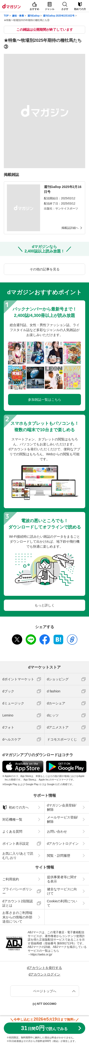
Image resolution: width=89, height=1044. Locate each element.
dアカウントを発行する (44, 968)
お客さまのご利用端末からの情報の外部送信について (17, 917)
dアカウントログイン (63, 843)
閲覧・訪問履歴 (58, 855)
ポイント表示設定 (15, 843)
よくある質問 (12, 831)
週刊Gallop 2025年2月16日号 (59, 15)
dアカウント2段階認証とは (17, 903)
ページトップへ (44, 991)
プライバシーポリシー (17, 891)
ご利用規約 (10, 879)
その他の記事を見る (45, 269)
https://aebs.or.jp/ (41, 954)
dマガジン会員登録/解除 (61, 807)
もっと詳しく (45, 605)
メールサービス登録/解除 (62, 819)
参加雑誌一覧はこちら (44, 399)
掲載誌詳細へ (70, 228)
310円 (44, 1028)
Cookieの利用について (62, 903)
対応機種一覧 (12, 819)
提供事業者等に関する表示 (62, 879)
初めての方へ (15, 807)
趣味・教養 (18, 15)
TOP (6, 15)
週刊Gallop (34, 15)
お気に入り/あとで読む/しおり (17, 856)
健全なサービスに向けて (62, 891)
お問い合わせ (57, 831)
